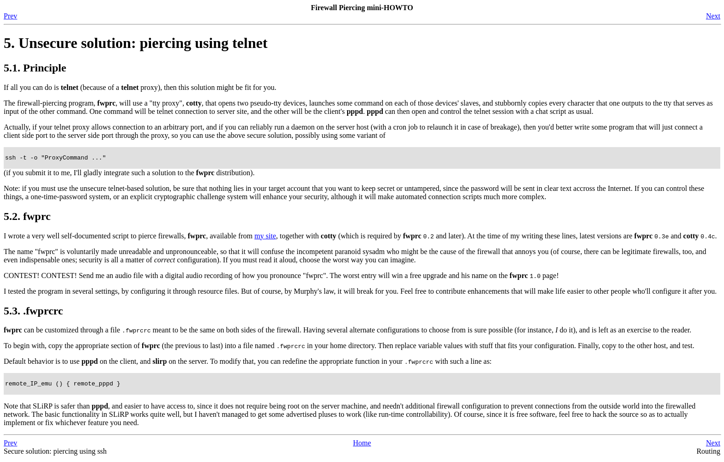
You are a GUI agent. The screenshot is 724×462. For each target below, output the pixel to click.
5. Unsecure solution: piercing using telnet (135, 43)
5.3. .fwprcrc (33, 312)
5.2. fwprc (27, 218)
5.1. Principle (35, 68)
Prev (10, 16)
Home (362, 446)
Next (713, 16)
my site (265, 237)
